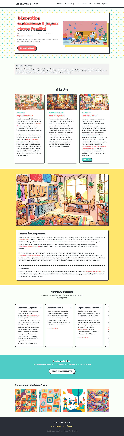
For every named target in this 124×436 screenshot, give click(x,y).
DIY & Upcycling (94, 4)
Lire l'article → (53, 328)
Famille (58, 426)
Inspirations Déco (25, 115)
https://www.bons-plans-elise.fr (30, 255)
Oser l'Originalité (56, 115)
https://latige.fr (24, 239)
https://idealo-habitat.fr (25, 36)
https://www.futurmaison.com (29, 246)
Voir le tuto (87, 159)
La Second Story (27, 3)
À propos (105, 4)
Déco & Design (70, 4)
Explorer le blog (27, 48)
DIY (64, 426)
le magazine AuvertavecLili (93, 272)
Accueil (59, 4)
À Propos (70, 426)
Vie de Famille (81, 4)
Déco (52, 426)
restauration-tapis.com (90, 135)
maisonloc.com (83, 329)
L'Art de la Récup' (90, 115)
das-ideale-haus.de (56, 242)
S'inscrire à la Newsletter (62, 371)
